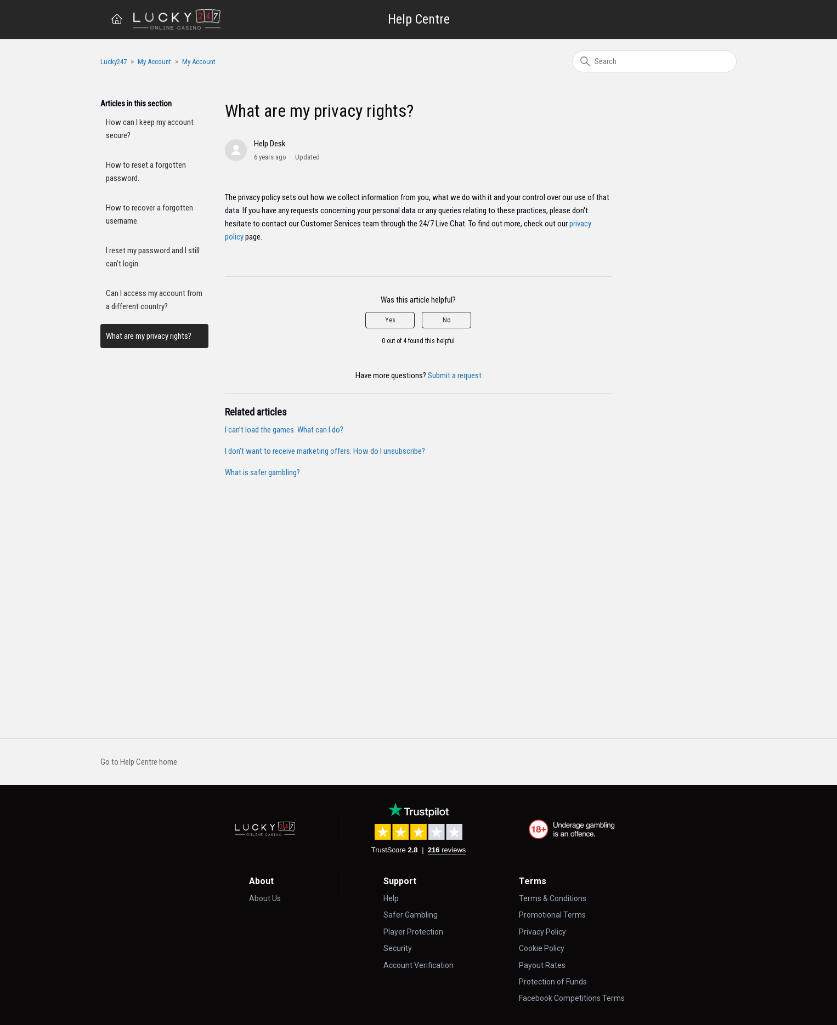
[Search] (654, 61)
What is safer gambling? (262, 472)
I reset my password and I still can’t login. (153, 257)
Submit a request (455, 375)
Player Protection (413, 931)
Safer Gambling (410, 914)
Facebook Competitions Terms (572, 998)
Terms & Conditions (552, 898)
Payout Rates (542, 965)
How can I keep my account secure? (150, 128)
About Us (265, 898)
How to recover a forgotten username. (149, 214)
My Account (154, 62)
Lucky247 (113, 62)
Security (397, 948)
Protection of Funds (553, 981)
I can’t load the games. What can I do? (284, 430)
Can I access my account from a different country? (154, 299)
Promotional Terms (552, 914)
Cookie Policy (541, 948)
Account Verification (418, 965)
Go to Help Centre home (138, 762)
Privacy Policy (542, 931)
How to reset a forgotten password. (146, 171)
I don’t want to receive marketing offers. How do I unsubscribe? (325, 451)
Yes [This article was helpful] (390, 320)
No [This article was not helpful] (446, 320)
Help (391, 898)
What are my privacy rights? (148, 336)
